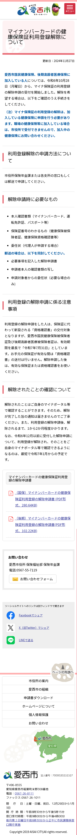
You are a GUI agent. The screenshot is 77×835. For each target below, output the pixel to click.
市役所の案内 (38, 680)
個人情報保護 (38, 714)
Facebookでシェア (25, 615)
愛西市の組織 (38, 689)
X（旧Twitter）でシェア (28, 628)
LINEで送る (20, 640)
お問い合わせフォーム (33, 578)
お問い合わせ (38, 723)
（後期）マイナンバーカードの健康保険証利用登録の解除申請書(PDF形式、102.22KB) (40, 524)
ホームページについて (38, 706)
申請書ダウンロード (38, 697)
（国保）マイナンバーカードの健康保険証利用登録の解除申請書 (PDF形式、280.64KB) (40, 499)
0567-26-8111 (24, 793)
